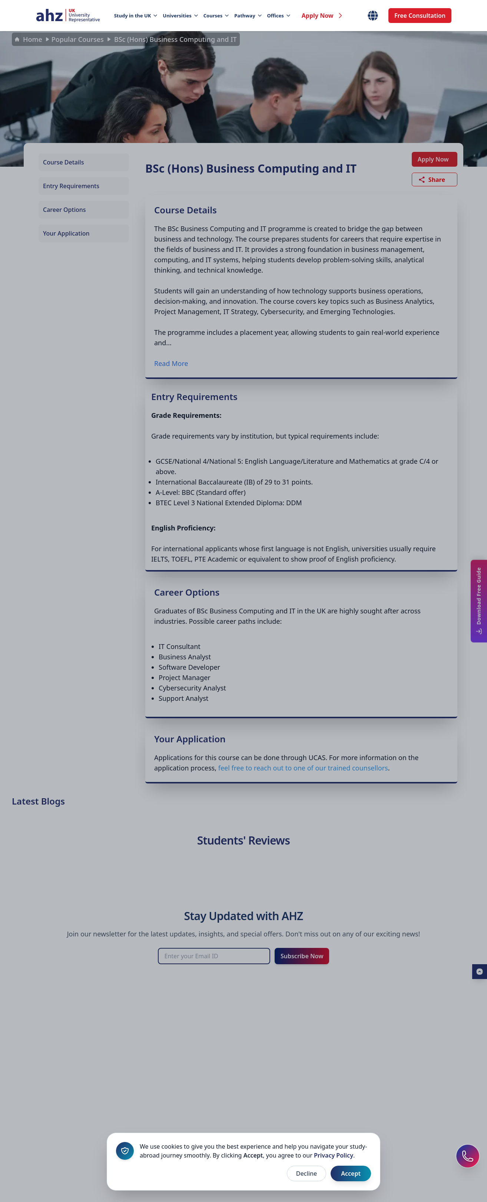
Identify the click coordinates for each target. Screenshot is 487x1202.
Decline (306, 1173)
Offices (278, 15)
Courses (216, 15)
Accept (351, 1173)
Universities (180, 15)
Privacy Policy (333, 1155)
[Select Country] (372, 15)
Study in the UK (135, 15)
